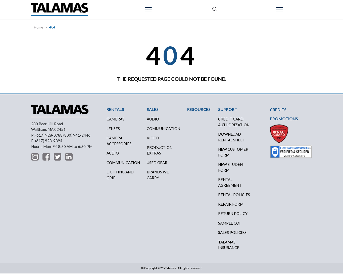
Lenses (113, 132)
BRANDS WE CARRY (158, 178)
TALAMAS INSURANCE (228, 248)
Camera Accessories (119, 144)
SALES (132, 11)
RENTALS (111, 11)
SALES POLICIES (232, 236)
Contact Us (294, 11)
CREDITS (154, 11)
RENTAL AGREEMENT (229, 186)
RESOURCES (182, 11)
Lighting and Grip (120, 178)
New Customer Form (233, 155)
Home (38, 30)
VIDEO (153, 141)
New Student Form (231, 171)
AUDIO (153, 122)
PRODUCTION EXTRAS (159, 153)
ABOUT (208, 11)
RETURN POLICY (233, 217)
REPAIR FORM (230, 207)
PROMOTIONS (284, 122)
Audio (113, 156)
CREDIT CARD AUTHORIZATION (234, 125)
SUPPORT (232, 11)
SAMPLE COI (229, 226)
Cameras (115, 122)
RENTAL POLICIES (234, 198)
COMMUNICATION (163, 132)
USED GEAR (157, 166)
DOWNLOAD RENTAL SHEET (231, 140)
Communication (123, 166)
